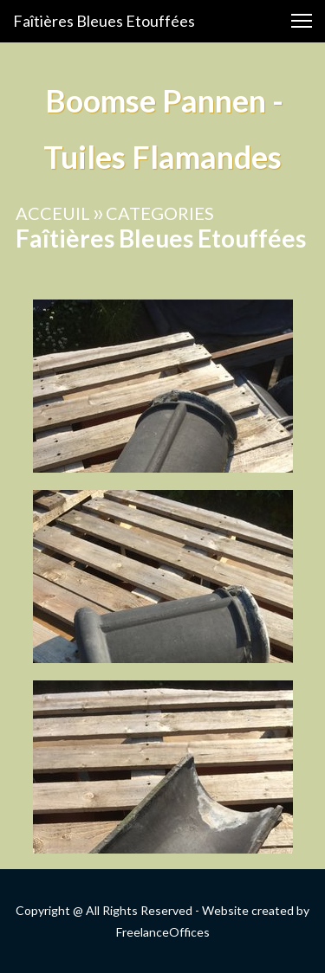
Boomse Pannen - (163, 100)
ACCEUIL (53, 213)
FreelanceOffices (163, 932)
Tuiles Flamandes (162, 157)
